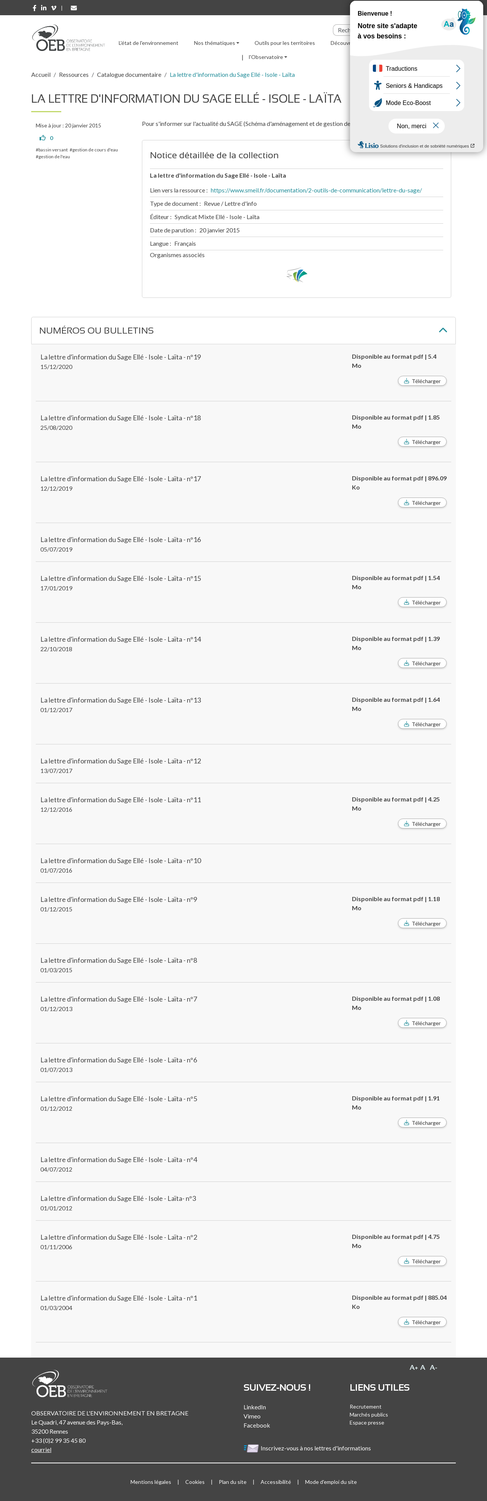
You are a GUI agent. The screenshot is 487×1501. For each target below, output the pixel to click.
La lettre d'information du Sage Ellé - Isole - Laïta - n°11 (120, 799)
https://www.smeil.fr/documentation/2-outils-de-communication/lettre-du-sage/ (316, 190)
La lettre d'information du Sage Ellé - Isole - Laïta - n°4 (118, 1159)
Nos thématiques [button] (214, 43)
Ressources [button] (387, 43)
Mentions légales (151, 1482)
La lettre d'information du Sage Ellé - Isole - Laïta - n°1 (118, 1298)
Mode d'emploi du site (331, 1482)
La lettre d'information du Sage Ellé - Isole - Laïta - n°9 (118, 899)
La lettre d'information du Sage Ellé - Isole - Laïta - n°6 (118, 1060)
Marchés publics (369, 1414)
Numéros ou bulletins (96, 330)
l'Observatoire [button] (266, 57)
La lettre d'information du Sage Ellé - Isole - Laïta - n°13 (120, 700)
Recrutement (366, 1406)
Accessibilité (276, 1482)
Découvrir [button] (342, 43)
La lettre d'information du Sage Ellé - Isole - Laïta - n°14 (120, 639)
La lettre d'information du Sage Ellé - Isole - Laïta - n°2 (118, 1237)
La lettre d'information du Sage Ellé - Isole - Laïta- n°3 (118, 1198)
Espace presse (367, 1422)
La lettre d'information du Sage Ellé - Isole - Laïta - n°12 (120, 761)
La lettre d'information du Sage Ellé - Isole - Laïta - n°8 (118, 960)
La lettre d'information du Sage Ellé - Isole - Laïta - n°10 (120, 860)
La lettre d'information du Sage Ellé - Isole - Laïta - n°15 (120, 578)
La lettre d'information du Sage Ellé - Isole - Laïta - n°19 (120, 357)
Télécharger (426, 381)
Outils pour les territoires (285, 43)
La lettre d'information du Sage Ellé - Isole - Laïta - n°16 (120, 539)
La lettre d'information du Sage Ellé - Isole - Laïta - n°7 (118, 999)
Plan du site (233, 1482)
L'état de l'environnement (148, 43)
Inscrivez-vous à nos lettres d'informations (308, 1448)
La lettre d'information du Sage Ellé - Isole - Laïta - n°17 (120, 478)
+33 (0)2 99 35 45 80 (58, 1440)
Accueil (41, 74)
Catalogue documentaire (129, 74)
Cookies (195, 1482)
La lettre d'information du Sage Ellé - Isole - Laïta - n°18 (120, 417)
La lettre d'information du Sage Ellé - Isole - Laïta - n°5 (118, 1098)
